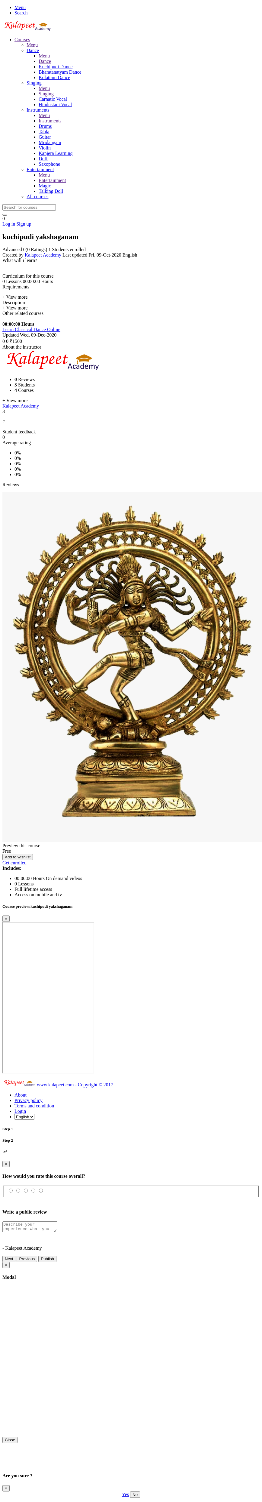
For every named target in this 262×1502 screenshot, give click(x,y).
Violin (45, 147)
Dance (45, 61)
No (135, 1496)
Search (21, 12)
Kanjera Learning (55, 153)
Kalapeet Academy (43, 254)
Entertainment (52, 180)
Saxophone (49, 164)
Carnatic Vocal (53, 99)
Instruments (50, 120)
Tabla (44, 131)
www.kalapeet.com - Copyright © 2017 (75, 1084)
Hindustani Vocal (55, 104)
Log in (8, 223)
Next (9, 1260)
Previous (27, 1260)
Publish (47, 1260)
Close (10, 1441)
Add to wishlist (17, 857)
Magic (45, 185)
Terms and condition (34, 1105)
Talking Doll (51, 191)
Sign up (23, 223)
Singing (46, 93)
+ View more (14, 297)
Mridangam (50, 142)
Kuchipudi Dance (55, 66)
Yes (125, 1496)
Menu (20, 7)
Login (20, 1111)
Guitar (45, 137)
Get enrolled (14, 862)
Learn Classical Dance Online (31, 329)
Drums (45, 126)
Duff (43, 158)
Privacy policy (28, 1100)
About (20, 1094)
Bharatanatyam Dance (60, 72)
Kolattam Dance (54, 77)
